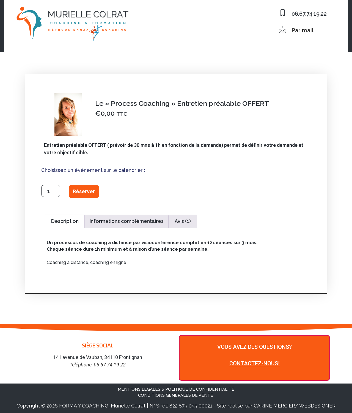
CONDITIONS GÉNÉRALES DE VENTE (176, 395)
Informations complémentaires (127, 221)
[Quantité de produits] (50, 191)
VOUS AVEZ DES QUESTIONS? (254, 347)
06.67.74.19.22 (309, 13)
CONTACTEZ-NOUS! (254, 363)
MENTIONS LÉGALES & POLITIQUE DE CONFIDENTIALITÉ (176, 389)
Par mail (303, 30)
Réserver (84, 191)
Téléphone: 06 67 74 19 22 (98, 365)
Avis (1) (183, 221)
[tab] (65, 221)
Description (65, 221)
